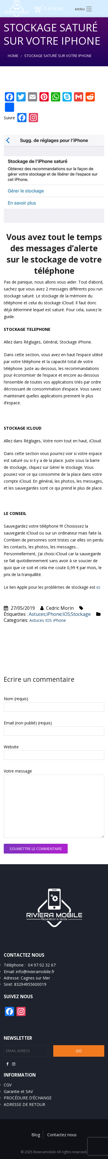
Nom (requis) (16, 698)
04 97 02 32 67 (42, 965)
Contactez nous (62, 1134)
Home (13, 55)
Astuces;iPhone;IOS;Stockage (60, 614)
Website (11, 747)
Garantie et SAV (18, 1091)
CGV (8, 1085)
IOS (48, 620)
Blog (35, 1134)
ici (98, 587)
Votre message (18, 771)
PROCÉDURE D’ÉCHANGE (28, 1098)
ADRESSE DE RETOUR (24, 1104)
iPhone (59, 620)
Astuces (36, 620)
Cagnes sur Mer (35, 978)
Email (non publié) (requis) (28, 723)
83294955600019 (30, 984)
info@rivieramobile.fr (35, 971)
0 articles (53, 8)
